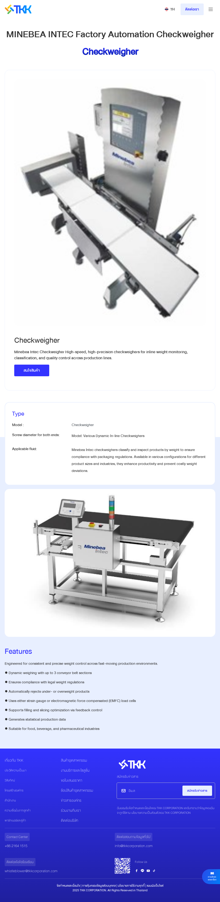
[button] (169, 9)
